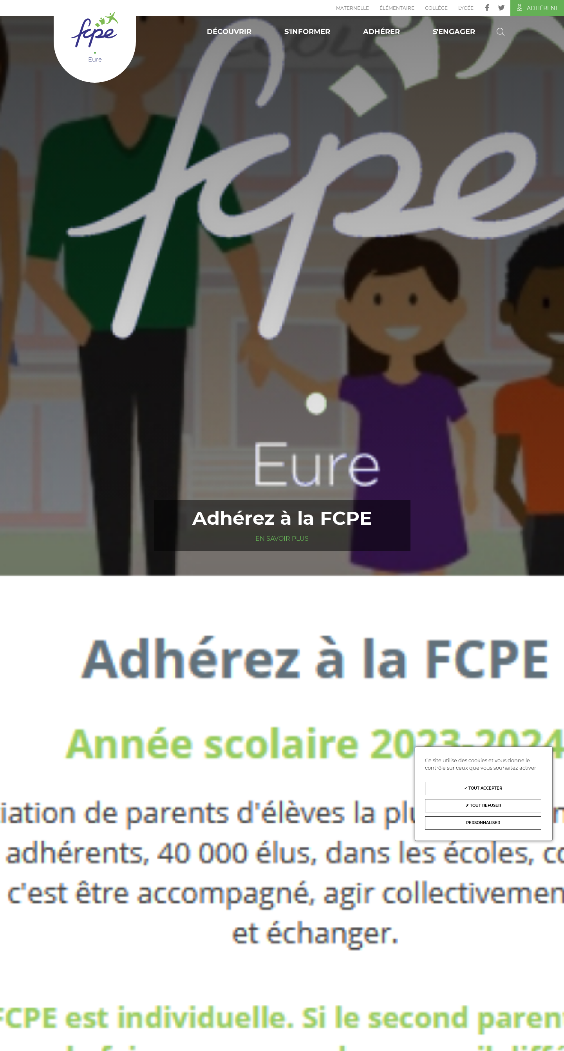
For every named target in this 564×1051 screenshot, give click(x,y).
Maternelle (352, 8)
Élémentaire (397, 8)
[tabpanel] (282, 525)
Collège (436, 8)
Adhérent (537, 8)
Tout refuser (483, 805)
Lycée (466, 8)
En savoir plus (282, 538)
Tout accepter (483, 788)
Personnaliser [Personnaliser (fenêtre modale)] (483, 822)
